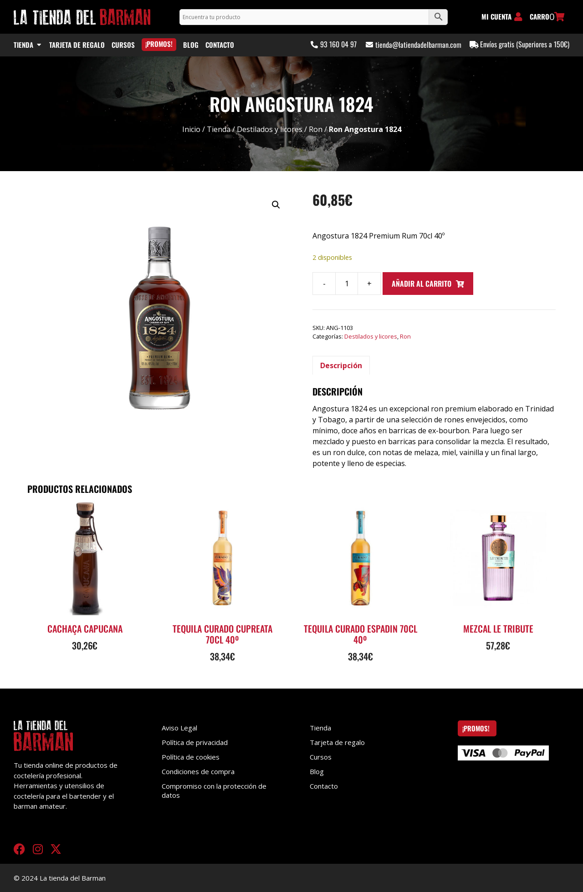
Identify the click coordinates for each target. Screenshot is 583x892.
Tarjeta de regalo (337, 742)
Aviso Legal (179, 727)
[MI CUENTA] (518, 16)
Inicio (191, 129)
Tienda (218, 129)
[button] (276, 205)
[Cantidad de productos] (346, 283)
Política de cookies (191, 756)
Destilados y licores (269, 129)
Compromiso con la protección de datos (214, 790)
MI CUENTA (496, 16)
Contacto (324, 786)
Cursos (321, 756)
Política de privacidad (195, 742)
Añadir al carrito (421, 283)
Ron (315, 129)
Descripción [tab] (341, 365)
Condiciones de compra (198, 771)
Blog (317, 771)
